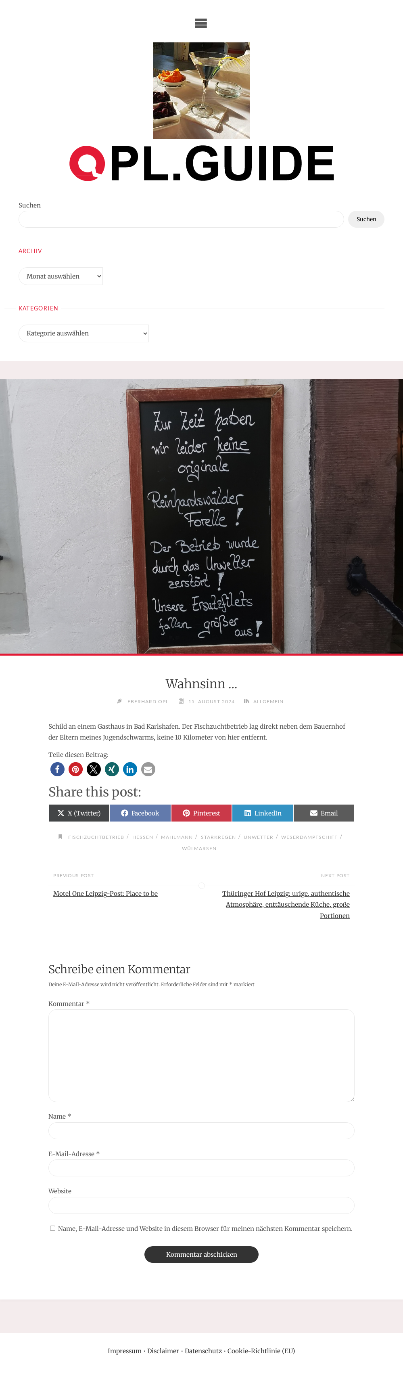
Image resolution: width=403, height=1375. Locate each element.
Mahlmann (177, 837)
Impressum (125, 1351)
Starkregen (218, 837)
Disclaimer (163, 1351)
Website (59, 1191)
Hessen (142, 837)
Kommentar (69, 1004)
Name (59, 1116)
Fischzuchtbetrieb (96, 837)
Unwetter (259, 837)
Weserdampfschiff (309, 837)
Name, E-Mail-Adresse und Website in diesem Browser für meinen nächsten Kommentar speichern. (205, 1228)
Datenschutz (203, 1351)
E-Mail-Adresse (74, 1154)
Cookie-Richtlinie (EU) (261, 1351)
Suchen (30, 205)
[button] (57, 769)
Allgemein (268, 701)
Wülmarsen (199, 848)
